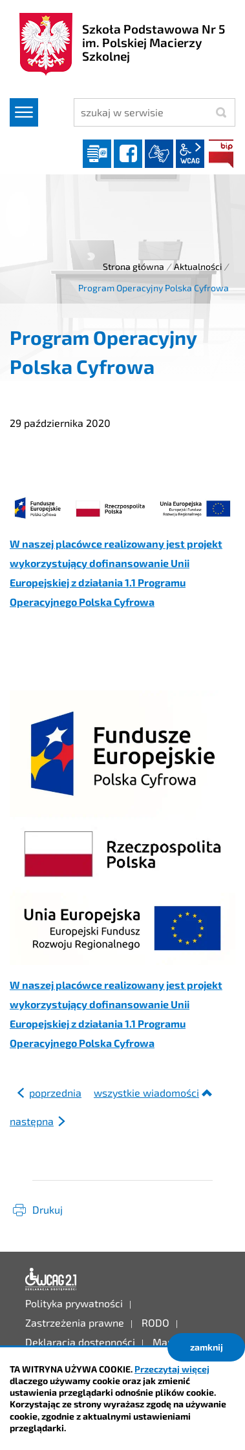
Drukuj (47, 1209)
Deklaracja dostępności (51, 1279)
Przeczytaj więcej (171, 1368)
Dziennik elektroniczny (97, 154)
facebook (128, 154)
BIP (221, 154)
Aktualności (198, 266)
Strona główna (133, 266)
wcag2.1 (190, 154)
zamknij (206, 1346)
